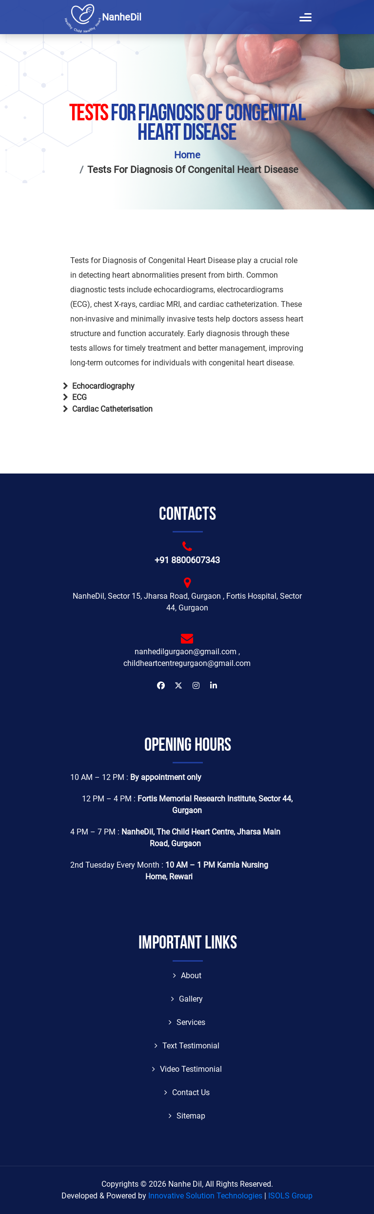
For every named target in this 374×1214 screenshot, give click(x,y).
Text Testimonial (187, 1045)
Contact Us (187, 1092)
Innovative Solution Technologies (205, 1195)
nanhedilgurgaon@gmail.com (185, 651)
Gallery (187, 999)
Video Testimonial (187, 1069)
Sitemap (187, 1115)
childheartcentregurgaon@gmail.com (187, 663)
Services (187, 1022)
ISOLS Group (290, 1195)
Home (187, 155)
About (187, 975)
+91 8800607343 (187, 560)
